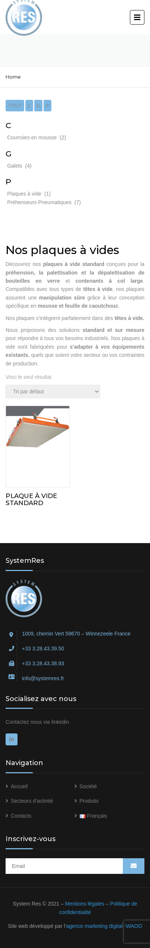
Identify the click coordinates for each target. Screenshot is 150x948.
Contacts (21, 816)
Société (88, 786)
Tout (15, 105)
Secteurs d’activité (32, 801)
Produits (89, 801)
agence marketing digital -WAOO (104, 926)
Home (13, 77)
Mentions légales (84, 904)
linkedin (60, 722)
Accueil (19, 786)
